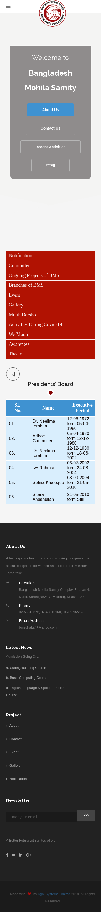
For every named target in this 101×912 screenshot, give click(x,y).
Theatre (16, 354)
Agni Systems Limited (56, 894)
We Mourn (19, 334)
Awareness (19, 344)
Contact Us (51, 128)
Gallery (16, 305)
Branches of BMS (26, 285)
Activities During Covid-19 (35, 324)
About (12, 726)
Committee (19, 265)
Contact (14, 739)
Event (14, 295)
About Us (50, 110)
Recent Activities (50, 147)
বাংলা (50, 165)
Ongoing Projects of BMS (34, 275)
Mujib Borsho (22, 314)
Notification (20, 255)
